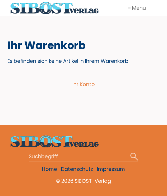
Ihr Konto (83, 84)
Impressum (111, 169)
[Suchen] (134, 157)
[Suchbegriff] (83, 157)
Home (49, 169)
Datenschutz (77, 169)
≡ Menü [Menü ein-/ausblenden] (137, 8)
